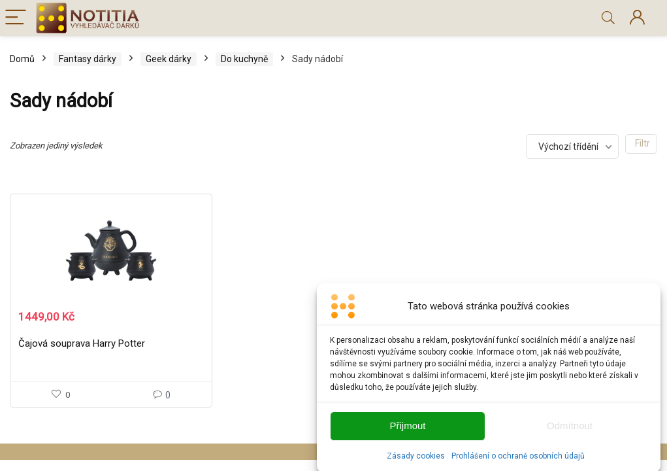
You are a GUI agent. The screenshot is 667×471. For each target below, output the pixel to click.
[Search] (608, 18)
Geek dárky (168, 59)
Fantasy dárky (87, 59)
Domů (22, 59)
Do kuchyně (244, 59)
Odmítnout (570, 430)
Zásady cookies (416, 460)
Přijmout (407, 430)
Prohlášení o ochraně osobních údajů (518, 460)
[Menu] (15, 18)
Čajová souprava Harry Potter (81, 343)
